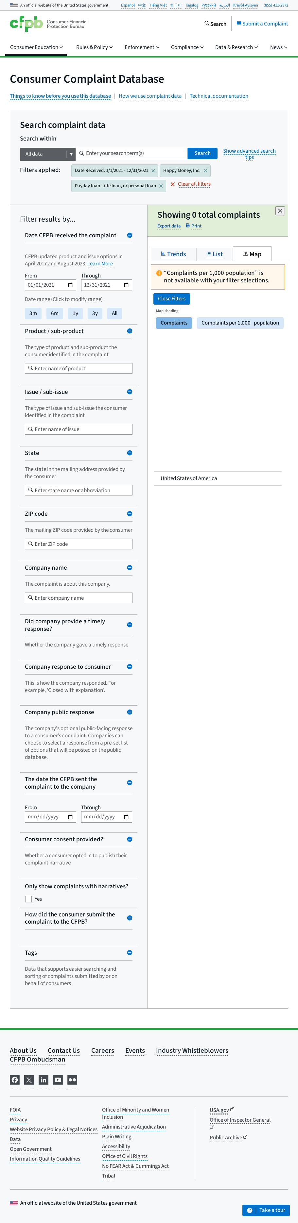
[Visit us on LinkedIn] (43, 1081)
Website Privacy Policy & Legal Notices (53, 1129)
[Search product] (30, 368)
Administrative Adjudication (134, 1127)
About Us (23, 1050)
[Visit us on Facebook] (15, 1081)
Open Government (31, 1149)
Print (194, 226)
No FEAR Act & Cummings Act (135, 1166)
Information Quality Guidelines (45, 1159)
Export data (169, 226)
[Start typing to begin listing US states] (30, 490)
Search (203, 153)
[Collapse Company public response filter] (78, 713)
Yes (38, 899)
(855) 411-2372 (276, 5)
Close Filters (171, 299)
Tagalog (191, 5)
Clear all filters (191, 184)
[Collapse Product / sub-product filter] (78, 332)
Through (91, 275)
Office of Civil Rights (125, 1156)
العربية (224, 5)
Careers (102, 1050)
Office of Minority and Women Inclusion (135, 1113)
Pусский (209, 5)
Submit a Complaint (262, 24)
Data (15, 1139)
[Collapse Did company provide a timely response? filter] (78, 625)
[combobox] (78, 368)
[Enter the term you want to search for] (81, 153)
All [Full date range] (114, 313)
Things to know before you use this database (60, 96)
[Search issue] (30, 429)
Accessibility (116, 1146)
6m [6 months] (55, 313)
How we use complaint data (150, 96)
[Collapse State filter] (78, 453)
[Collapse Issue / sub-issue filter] (78, 392)
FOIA (15, 1110)
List (214, 254)
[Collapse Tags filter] (78, 953)
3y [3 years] (95, 313)
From (31, 275)
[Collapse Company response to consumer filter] (78, 667)
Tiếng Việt (158, 5)
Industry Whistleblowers (192, 1050)
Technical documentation (219, 96)
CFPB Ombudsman (37, 1059)
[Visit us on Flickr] (72, 1081)
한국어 (176, 5)
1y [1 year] (75, 313)
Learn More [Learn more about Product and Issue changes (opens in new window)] (100, 264)
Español (128, 5)
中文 (142, 5)
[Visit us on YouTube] (58, 1081)
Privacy (18, 1120)
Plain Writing (116, 1137)
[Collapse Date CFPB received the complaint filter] (78, 236)
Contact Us (64, 1050)
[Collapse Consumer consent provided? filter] (78, 840)
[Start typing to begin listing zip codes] (30, 544)
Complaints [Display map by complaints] (174, 323)
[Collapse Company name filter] (78, 568)
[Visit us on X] (29, 1081)
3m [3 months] (33, 313)
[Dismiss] (280, 210)
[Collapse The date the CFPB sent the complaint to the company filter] (78, 783)
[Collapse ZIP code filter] (78, 514)
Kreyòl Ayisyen (245, 5)
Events (135, 1050)
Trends (173, 254)
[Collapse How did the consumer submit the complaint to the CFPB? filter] (78, 918)
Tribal (108, 1176)
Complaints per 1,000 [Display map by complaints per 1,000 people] (240, 323)
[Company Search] (30, 598)
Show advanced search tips (249, 154)
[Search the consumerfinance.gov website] (215, 24)
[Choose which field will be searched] (48, 154)
